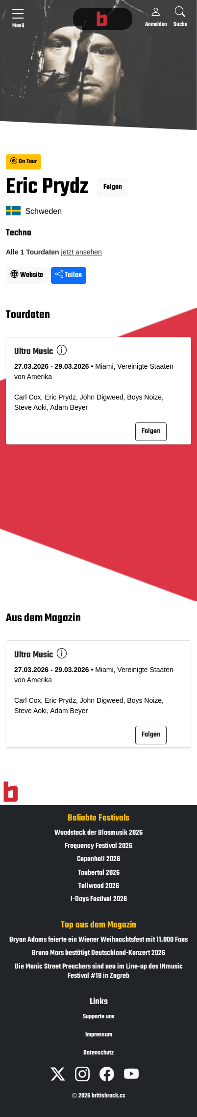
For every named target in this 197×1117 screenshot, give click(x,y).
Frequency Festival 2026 (98, 846)
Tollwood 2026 (98, 886)
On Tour (23, 162)
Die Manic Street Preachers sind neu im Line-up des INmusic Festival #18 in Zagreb (99, 971)
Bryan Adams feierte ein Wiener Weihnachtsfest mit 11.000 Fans (98, 940)
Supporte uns (99, 1017)
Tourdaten (28, 315)
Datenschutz (98, 1053)
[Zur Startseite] (10, 792)
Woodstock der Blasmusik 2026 (98, 833)
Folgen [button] (112, 187)
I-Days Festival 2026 (99, 899)
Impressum (98, 1035)
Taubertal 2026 (99, 873)
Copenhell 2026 (98, 859)
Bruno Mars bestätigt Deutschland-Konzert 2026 (98, 953)
